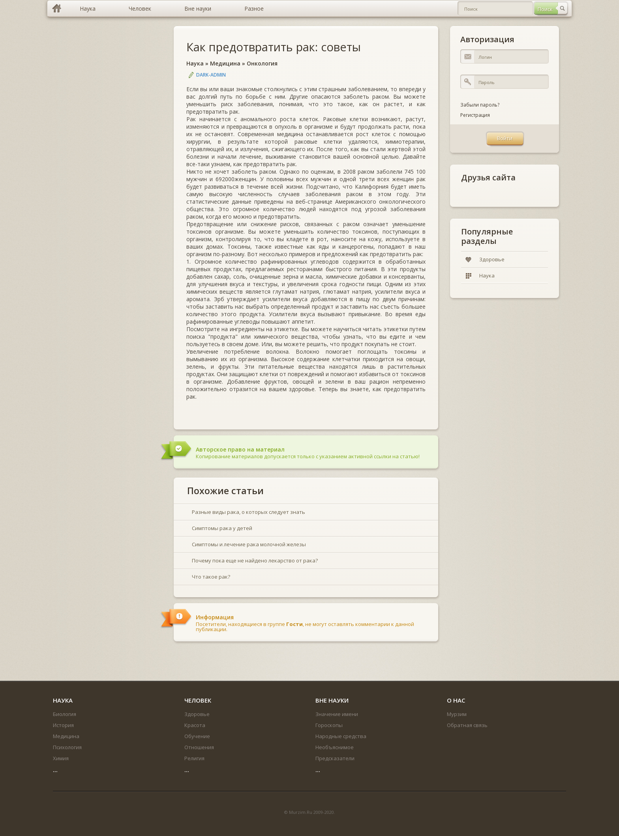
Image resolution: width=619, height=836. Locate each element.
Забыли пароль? (479, 104)
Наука (195, 63)
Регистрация (475, 115)
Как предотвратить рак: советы (273, 46)
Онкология (262, 63)
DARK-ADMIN (211, 74)
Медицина (225, 63)
